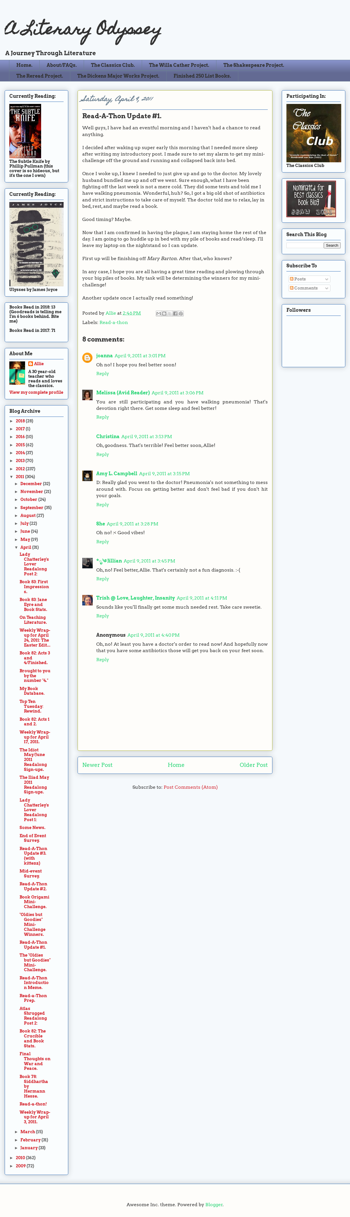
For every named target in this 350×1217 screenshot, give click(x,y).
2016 (21, 436)
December (31, 483)
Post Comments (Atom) (191, 787)
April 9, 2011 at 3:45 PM (149, 561)
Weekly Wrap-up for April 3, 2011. (35, 1117)
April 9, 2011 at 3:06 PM (178, 393)
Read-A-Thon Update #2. (33, 886)
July (24, 523)
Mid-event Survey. (31, 873)
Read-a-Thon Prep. (33, 998)
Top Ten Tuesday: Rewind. (31, 706)
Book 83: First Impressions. (34, 586)
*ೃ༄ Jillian (109, 561)
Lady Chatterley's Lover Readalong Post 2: (34, 564)
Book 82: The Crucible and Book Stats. (33, 1038)
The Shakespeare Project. (253, 65)
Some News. (33, 827)
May (25, 539)
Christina (108, 436)
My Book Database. (32, 691)
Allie (111, 313)
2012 (21, 468)
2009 (21, 1166)
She (100, 524)
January (29, 1147)
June (25, 531)
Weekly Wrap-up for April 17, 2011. (35, 737)
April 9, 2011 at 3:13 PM (146, 436)
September (32, 507)
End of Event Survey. (33, 838)
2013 (20, 460)
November (32, 491)
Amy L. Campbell (116, 473)
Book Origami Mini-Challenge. (34, 902)
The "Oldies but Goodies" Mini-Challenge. (35, 962)
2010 (21, 1157)
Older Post (254, 765)
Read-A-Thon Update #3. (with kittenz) (33, 856)
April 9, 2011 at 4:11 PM (202, 598)
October (29, 499)
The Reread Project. (39, 76)
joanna (104, 355)
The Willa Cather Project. (179, 65)
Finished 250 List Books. (202, 76)
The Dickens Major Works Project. (118, 76)
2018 (21, 421)
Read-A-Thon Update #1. (33, 945)
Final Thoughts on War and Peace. (35, 1061)
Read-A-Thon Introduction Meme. (34, 983)
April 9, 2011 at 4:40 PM (153, 635)
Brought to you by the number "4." (35, 675)
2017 (21, 428)
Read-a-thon (113, 322)
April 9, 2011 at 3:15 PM (164, 473)
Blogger (214, 1204)
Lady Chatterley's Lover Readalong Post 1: (34, 810)
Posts (298, 279)
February (30, 1140)
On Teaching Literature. (33, 620)
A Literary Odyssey (83, 30)
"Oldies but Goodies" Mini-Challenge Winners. (33, 924)
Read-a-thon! (33, 1104)
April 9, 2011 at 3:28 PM (132, 524)
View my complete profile (36, 392)
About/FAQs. (62, 65)
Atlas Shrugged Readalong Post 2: (33, 1016)
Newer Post (97, 765)
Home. (24, 65)
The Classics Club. (113, 65)
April (26, 547)
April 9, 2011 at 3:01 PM (140, 355)
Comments (304, 288)
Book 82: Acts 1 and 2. (35, 722)
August (28, 515)
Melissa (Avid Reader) (123, 393)
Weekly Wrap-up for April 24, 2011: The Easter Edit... (35, 637)
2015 (21, 445)
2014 (21, 452)
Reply (102, 373)
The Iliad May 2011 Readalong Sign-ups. (34, 784)
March (28, 1131)
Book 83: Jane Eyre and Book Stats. (33, 604)
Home (176, 765)
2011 (20, 476)
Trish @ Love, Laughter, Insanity (135, 598)
